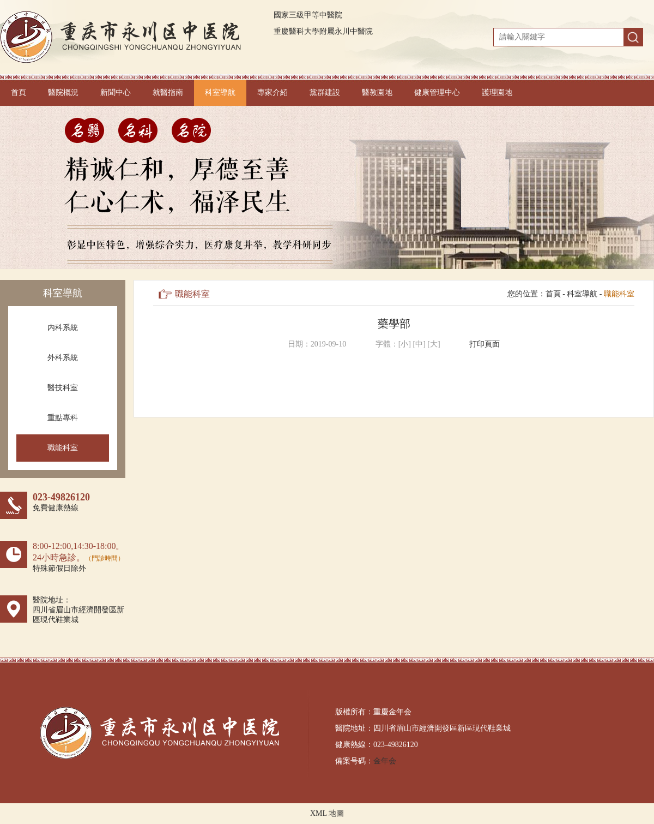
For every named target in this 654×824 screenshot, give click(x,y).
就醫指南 (168, 92)
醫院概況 (63, 92)
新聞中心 (115, 92)
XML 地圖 (327, 813)
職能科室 (62, 448)
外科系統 (62, 358)
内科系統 (62, 328)
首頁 (18, 92)
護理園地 (497, 92)
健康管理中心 (437, 92)
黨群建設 (325, 92)
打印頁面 (484, 344)
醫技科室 (62, 388)
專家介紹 (272, 92)
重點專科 (62, 418)
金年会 (384, 761)
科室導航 (220, 92)
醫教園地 (377, 92)
